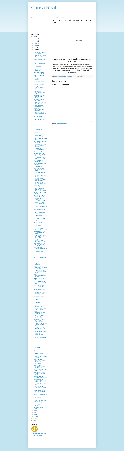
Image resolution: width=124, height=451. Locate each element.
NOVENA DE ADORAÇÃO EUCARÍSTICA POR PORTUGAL (39, 61)
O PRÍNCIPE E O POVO (39, 349)
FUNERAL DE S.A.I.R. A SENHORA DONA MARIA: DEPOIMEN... (40, 329)
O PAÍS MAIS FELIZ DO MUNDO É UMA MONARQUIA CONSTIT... (40, 199)
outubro (35, 41)
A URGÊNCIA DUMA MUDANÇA (38, 301)
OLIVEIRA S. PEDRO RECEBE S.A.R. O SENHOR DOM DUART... (40, 204)
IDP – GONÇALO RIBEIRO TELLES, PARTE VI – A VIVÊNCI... (39, 220)
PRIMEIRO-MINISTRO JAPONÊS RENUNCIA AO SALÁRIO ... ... (40, 224)
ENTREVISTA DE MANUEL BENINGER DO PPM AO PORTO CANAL (39, 294)
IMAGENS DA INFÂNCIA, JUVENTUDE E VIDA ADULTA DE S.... (39, 404)
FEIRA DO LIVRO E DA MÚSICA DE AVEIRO (39, 73)
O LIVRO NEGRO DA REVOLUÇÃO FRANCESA (40, 106)
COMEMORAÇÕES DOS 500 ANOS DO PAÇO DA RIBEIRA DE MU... (40, 236)
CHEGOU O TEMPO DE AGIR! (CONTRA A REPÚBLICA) (40, 149)
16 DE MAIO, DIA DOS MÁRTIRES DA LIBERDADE (40, 377)
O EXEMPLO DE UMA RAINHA (40, 172)
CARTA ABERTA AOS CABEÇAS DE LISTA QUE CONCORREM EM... (40, 179)
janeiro (35, 416)
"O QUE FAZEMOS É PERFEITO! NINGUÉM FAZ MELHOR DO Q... (40, 253)
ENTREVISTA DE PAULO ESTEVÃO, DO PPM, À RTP (40, 183)
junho (35, 49)
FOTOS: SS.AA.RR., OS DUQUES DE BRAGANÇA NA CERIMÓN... (40, 154)
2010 (34, 418)
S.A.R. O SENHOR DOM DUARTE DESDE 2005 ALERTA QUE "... (39, 360)
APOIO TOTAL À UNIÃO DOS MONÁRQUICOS (40, 342)
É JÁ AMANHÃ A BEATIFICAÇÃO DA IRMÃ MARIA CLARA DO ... (40, 312)
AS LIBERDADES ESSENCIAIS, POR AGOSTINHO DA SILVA (39, 240)
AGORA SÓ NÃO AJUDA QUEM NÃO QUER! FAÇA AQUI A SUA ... (40, 114)
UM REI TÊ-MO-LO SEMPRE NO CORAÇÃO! (40, 370)
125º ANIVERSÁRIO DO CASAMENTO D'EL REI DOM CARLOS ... (39, 128)
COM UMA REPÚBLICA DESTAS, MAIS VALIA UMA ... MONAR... (40, 356)
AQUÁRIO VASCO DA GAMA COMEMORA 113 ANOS (40, 103)
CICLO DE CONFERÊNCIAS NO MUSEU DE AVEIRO (40, 158)
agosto (35, 45)
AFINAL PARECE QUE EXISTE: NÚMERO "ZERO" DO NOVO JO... (40, 380)
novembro (36, 40)
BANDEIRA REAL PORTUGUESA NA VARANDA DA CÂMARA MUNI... (39, 92)
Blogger (69, 444)
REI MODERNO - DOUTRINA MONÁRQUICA (40, 53)
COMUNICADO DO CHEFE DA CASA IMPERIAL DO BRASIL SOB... (40, 396)
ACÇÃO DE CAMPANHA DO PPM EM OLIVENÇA (40, 84)
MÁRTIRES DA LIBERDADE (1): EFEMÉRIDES (40, 309)
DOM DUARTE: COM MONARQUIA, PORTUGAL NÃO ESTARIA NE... (40, 387)
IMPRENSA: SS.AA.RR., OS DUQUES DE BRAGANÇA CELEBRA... (40, 263)
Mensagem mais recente (57, 121)
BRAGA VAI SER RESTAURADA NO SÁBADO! (38, 335)
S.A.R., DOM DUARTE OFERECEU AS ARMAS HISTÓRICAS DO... (39, 366)
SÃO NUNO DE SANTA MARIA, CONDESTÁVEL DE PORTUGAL (40, 249)
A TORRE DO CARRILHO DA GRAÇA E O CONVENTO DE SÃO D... (40, 175)
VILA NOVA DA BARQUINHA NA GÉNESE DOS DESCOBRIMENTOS (40, 259)
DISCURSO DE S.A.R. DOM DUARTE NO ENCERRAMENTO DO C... (40, 339)
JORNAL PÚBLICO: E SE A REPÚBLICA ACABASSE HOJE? (39, 169)
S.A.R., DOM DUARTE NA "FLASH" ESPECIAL (39, 213)
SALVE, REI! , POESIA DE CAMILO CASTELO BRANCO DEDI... (39, 287)
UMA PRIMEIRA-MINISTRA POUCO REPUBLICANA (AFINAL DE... (39, 244)
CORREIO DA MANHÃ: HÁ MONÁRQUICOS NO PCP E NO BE (40, 232)
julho (35, 47)
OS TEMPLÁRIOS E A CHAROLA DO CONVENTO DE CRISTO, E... (40, 134)
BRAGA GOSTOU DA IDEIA (39, 256)
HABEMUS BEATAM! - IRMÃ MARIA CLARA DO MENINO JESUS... (40, 271)
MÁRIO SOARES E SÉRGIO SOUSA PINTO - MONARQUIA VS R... (40, 320)
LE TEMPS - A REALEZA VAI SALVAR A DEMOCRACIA (40, 196)
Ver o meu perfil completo (36, 435)
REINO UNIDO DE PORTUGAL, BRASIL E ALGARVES (39, 109)
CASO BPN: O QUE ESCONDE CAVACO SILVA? (40, 117)
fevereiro (36, 414)
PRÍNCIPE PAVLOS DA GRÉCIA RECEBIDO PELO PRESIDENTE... (40, 400)
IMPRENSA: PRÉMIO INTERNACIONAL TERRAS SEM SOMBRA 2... (40, 305)
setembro (36, 43)
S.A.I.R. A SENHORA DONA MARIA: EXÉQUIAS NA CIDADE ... (39, 373)
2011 (34, 36)
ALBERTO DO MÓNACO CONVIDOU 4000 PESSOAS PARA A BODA (40, 189)
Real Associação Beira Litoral (39, 433)
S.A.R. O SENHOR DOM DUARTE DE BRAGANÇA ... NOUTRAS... (40, 121)
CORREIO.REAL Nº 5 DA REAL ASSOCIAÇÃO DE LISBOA (39, 298)
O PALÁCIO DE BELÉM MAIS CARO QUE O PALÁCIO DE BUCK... (40, 138)
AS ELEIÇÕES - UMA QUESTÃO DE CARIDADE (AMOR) (40, 87)
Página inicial (74, 121)
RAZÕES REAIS (37, 363)
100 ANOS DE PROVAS (39, 81)
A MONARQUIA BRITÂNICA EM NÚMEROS (39, 290)
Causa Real (43, 7)
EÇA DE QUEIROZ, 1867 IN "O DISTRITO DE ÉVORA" (40, 216)
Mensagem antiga (88, 121)
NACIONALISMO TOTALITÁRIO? (37, 186)
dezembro (36, 38)
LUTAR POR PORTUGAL (39, 151)
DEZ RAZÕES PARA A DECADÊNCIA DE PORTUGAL (38, 346)
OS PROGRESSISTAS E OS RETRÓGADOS (40, 142)
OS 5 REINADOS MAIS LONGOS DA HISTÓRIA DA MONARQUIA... (40, 267)
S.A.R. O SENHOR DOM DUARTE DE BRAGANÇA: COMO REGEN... (40, 275)
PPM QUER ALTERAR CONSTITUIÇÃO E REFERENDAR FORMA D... (40, 228)
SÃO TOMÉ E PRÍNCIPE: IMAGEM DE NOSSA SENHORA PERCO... (39, 352)
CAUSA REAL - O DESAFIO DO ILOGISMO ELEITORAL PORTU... (40, 96)
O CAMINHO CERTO (38, 166)
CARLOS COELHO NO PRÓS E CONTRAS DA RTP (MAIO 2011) (40, 282)
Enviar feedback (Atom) (62, 123)
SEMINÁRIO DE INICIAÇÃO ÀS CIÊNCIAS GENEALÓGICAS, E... (40, 316)
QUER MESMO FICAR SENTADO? (38, 161)
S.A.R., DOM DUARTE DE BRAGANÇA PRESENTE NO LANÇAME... (39, 65)
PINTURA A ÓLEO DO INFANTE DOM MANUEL (39, 124)
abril (35, 410)
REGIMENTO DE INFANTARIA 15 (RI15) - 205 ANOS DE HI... (40, 324)
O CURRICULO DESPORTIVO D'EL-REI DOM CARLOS (40, 207)
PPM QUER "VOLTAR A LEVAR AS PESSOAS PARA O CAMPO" (40, 56)
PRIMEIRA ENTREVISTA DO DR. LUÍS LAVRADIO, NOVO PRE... (40, 145)
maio (35, 51)
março (35, 412)
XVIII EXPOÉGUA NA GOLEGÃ (40, 331)
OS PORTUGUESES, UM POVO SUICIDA (39, 100)
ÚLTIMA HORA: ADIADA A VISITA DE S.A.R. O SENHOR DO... (39, 69)
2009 (34, 420)
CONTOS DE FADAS (38, 131)
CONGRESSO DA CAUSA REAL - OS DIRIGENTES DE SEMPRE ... (39, 392)
